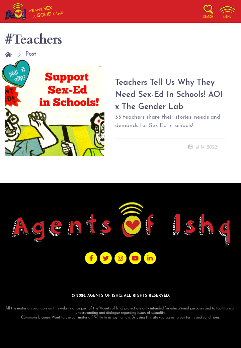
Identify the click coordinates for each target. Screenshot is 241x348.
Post (30, 54)
